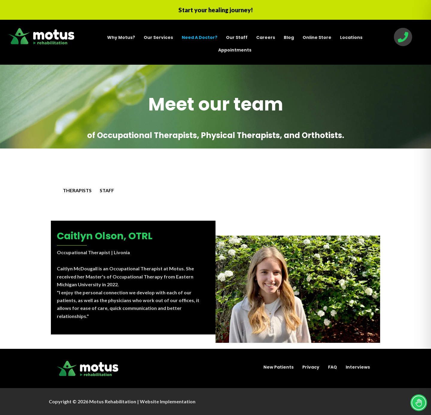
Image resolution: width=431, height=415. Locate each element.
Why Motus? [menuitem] (121, 37)
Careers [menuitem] (265, 37)
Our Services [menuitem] (158, 37)
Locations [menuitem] (351, 37)
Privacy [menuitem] (310, 367)
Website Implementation (167, 401)
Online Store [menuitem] (317, 37)
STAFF (107, 190)
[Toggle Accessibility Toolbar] (419, 403)
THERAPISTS (77, 190)
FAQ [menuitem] (332, 367)
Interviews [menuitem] (358, 367)
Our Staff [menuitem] (237, 37)
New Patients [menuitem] (278, 367)
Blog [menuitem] (289, 37)
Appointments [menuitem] (234, 50)
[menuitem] (199, 37)
